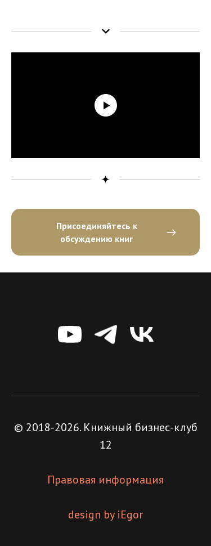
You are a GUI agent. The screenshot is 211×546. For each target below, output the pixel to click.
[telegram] (106, 334)
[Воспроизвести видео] (106, 105)
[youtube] (70, 334)
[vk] (142, 334)
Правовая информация (105, 479)
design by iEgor (105, 514)
